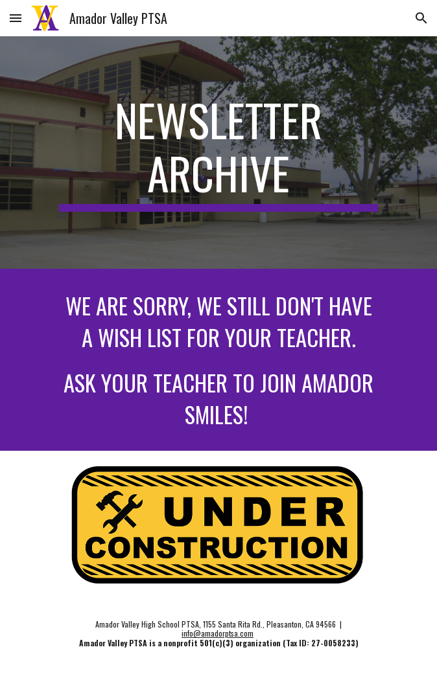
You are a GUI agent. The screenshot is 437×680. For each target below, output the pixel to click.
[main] (218, 152)
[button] (15, 18)
